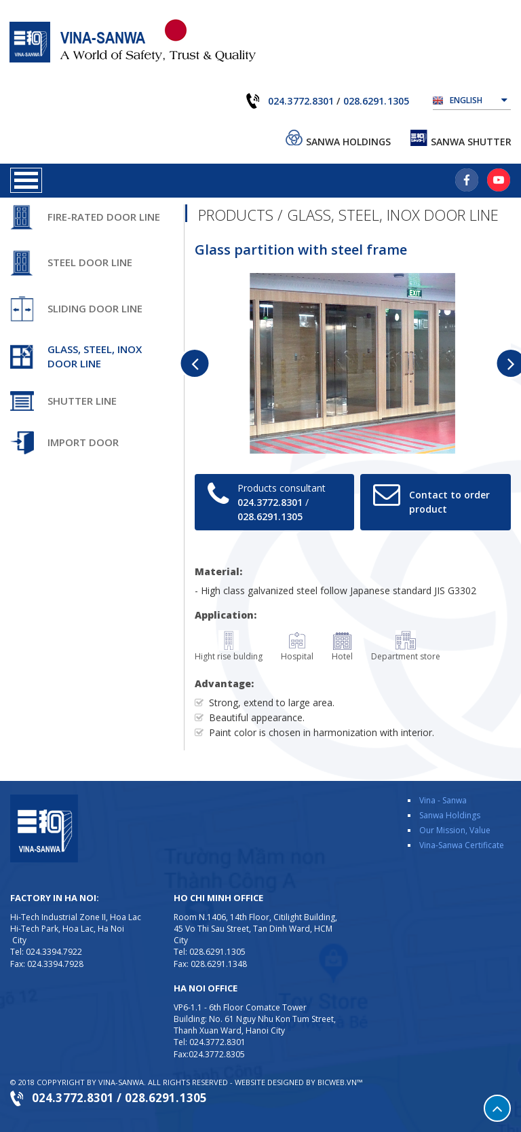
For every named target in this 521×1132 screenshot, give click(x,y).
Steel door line (89, 262)
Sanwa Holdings (348, 141)
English (478, 99)
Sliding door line (94, 308)
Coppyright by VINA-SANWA (90, 1082)
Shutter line (82, 400)
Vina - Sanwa (443, 800)
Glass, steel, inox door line (94, 356)
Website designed (269, 1082)
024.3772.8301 (301, 100)
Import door (83, 442)
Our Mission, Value (454, 830)
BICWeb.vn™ (339, 1082)
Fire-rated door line (103, 216)
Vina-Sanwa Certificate (461, 845)
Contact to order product (449, 501)
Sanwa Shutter (471, 141)
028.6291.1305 (376, 100)
